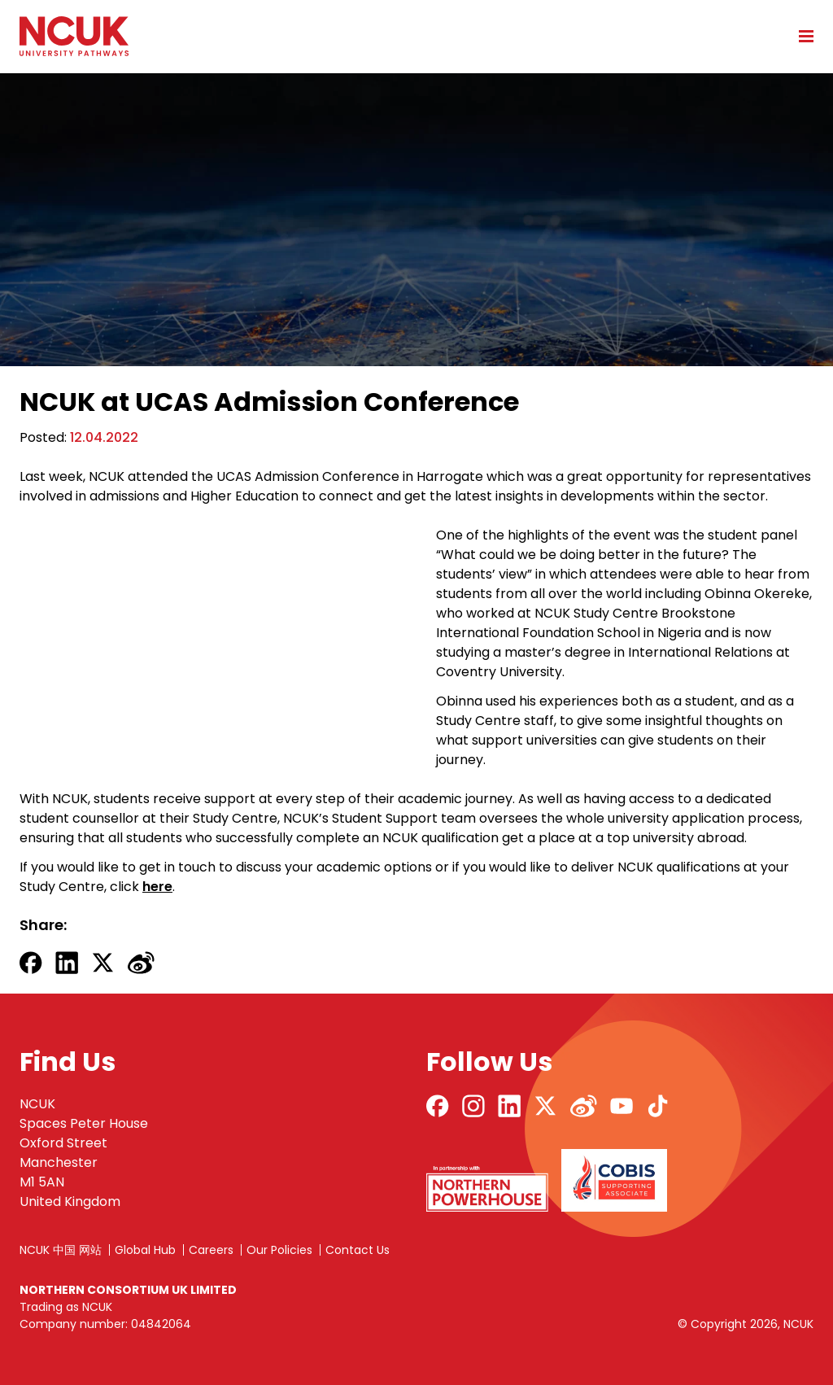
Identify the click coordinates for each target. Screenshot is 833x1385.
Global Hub (145, 1250)
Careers (211, 1250)
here (157, 886)
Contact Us (357, 1250)
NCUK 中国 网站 (61, 1250)
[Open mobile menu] (800, 36)
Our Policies (279, 1250)
